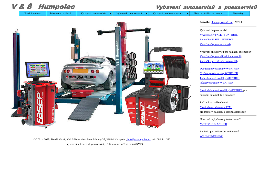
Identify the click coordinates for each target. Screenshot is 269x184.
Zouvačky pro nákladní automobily (219, 61)
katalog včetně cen (222, 22)
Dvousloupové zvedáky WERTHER (219, 68)
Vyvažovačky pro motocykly (215, 44)
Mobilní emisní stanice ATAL (216, 107)
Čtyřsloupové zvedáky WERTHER (219, 73)
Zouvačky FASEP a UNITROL (217, 39)
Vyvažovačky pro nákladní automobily (221, 56)
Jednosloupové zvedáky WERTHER (220, 78)
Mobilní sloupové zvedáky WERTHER (221, 90)
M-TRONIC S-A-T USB (213, 124)
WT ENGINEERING (211, 136)
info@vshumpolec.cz (139, 139)
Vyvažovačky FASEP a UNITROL (219, 34)
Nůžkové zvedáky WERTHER (216, 82)
